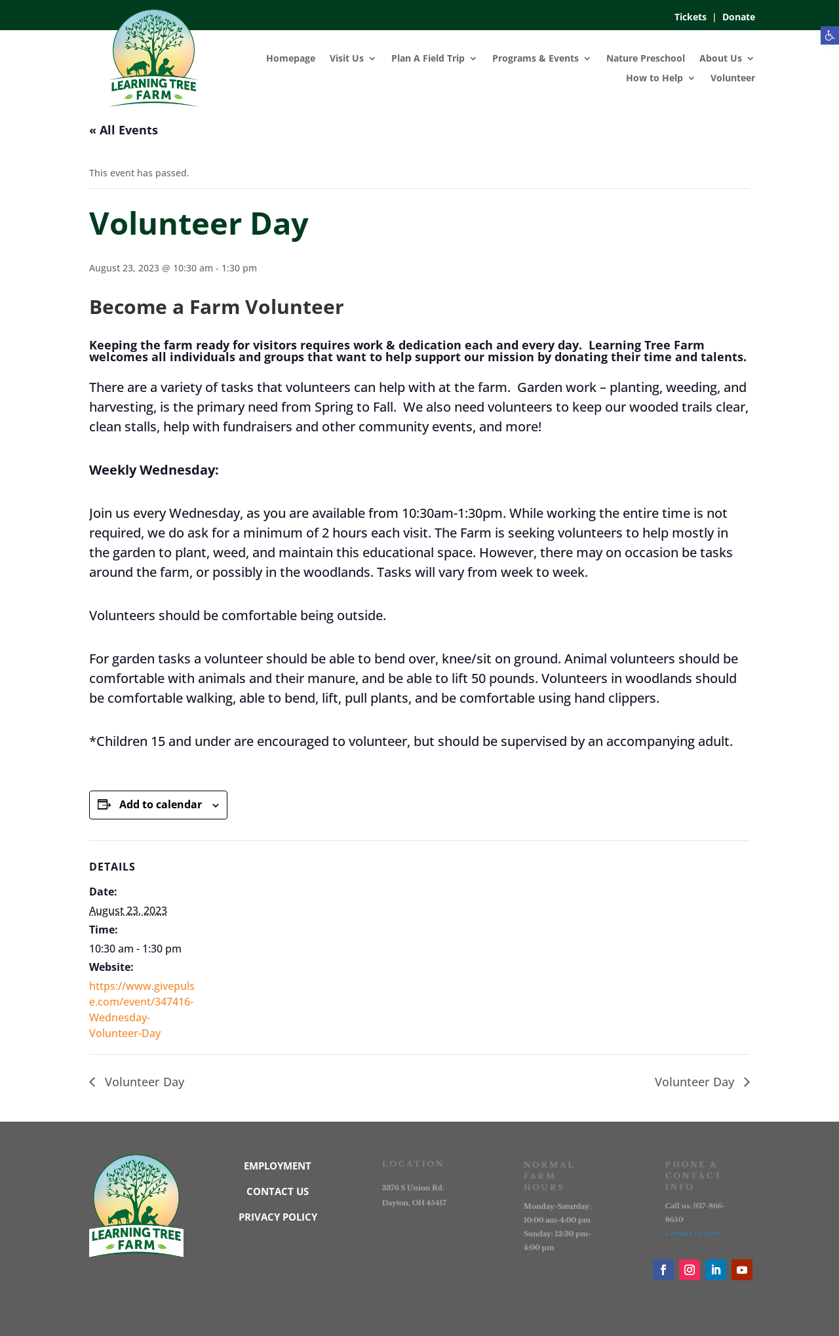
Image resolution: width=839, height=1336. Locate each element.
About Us (720, 59)
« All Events (123, 130)
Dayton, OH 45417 (414, 1202)
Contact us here (693, 1232)
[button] (830, 35)
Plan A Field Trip (428, 59)
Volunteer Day (143, 1082)
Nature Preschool (645, 59)
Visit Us (347, 59)
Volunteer (733, 78)
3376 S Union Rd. (413, 1187)
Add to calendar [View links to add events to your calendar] (160, 804)
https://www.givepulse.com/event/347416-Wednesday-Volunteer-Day (142, 1009)
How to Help (654, 78)
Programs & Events (535, 59)
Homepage (290, 59)
